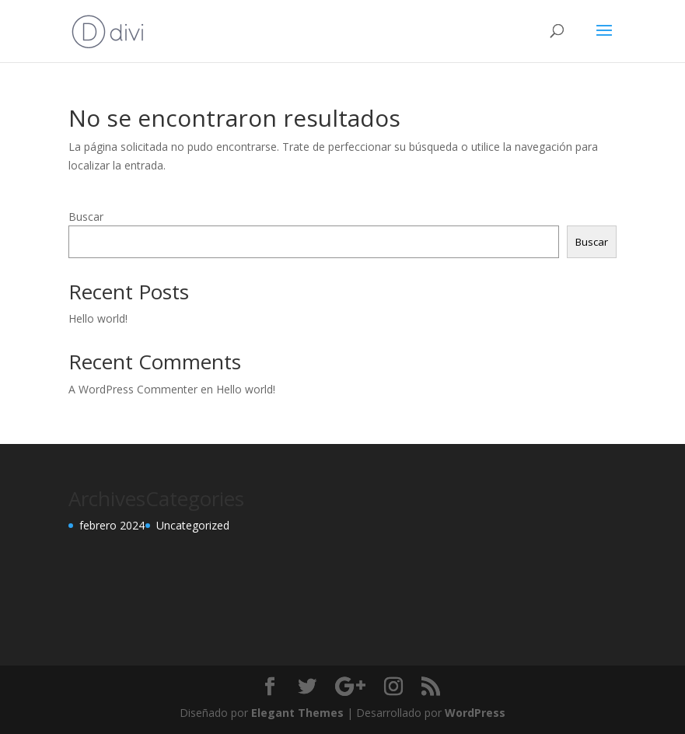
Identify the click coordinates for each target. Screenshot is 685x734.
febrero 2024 (112, 525)
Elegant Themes (297, 712)
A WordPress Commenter (132, 389)
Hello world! (98, 318)
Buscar (85, 216)
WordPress (475, 712)
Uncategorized (192, 525)
